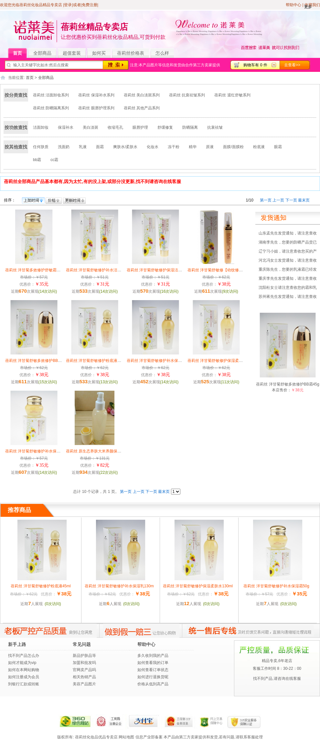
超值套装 (74, 53)
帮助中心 (293, 5)
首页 (20, 53)
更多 (308, 7)
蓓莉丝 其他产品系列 (142, 108)
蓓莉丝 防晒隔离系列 (51, 108)
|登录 (67, 5)
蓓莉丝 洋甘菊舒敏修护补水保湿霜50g (38, 451)
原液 (210, 147)
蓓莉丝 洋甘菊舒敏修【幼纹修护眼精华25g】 (226, 270)
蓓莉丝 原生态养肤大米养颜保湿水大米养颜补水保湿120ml (116, 451)
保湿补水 (65, 127)
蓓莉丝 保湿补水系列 (96, 95)
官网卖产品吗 (84, 670)
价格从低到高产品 (152, 684)
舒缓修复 (165, 127)
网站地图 (126, 737)
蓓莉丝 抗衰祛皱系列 (187, 95)
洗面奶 (63, 147)
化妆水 (152, 147)
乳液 (83, 147)
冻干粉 (173, 147)
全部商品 (44, 53)
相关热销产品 (84, 677)
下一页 (291, 200)
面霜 (100, 147)
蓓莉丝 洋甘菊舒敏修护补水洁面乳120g (100, 270)
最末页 (304, 200)
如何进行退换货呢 (152, 677)
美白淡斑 (90, 127)
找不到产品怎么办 (23, 655)
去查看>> (292, 65)
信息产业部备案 (149, 737)
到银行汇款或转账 (23, 684)
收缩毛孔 (115, 127)
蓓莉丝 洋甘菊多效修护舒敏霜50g (34, 270)
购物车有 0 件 (255, 65)
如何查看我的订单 (152, 662)
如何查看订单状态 (152, 670)
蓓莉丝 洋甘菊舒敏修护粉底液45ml (96, 360)
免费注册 (89, 5)
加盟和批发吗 (84, 662)
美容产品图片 (84, 684)
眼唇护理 (140, 127)
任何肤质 (40, 147)
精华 (193, 147)
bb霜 (37, 160)
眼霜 (278, 147)
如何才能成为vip (22, 662)
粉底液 (259, 147)
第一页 (266, 200)
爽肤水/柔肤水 (125, 147)
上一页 (278, 200)
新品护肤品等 (84, 655)
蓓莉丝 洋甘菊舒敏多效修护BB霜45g (36, 360)
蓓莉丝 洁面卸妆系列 (51, 95)
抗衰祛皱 (215, 127)
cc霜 (54, 160)
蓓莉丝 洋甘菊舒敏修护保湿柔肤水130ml (222, 360)
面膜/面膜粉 (233, 147)
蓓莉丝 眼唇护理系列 (96, 108)
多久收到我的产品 (152, 655)
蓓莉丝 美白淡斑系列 (142, 95)
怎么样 (162, 53)
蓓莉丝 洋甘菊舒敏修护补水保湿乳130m (161, 360)
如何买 (99, 53)
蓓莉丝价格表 (130, 53)
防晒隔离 (190, 127)
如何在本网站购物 (23, 670)
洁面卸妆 (40, 127)
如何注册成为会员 (23, 677)
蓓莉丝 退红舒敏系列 (232, 95)
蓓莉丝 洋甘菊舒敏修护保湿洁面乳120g (161, 270)
